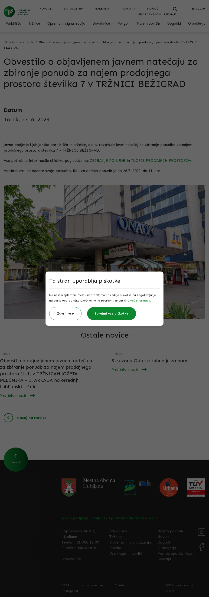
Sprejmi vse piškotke (111, 313)
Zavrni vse (65, 313)
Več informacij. (140, 300)
